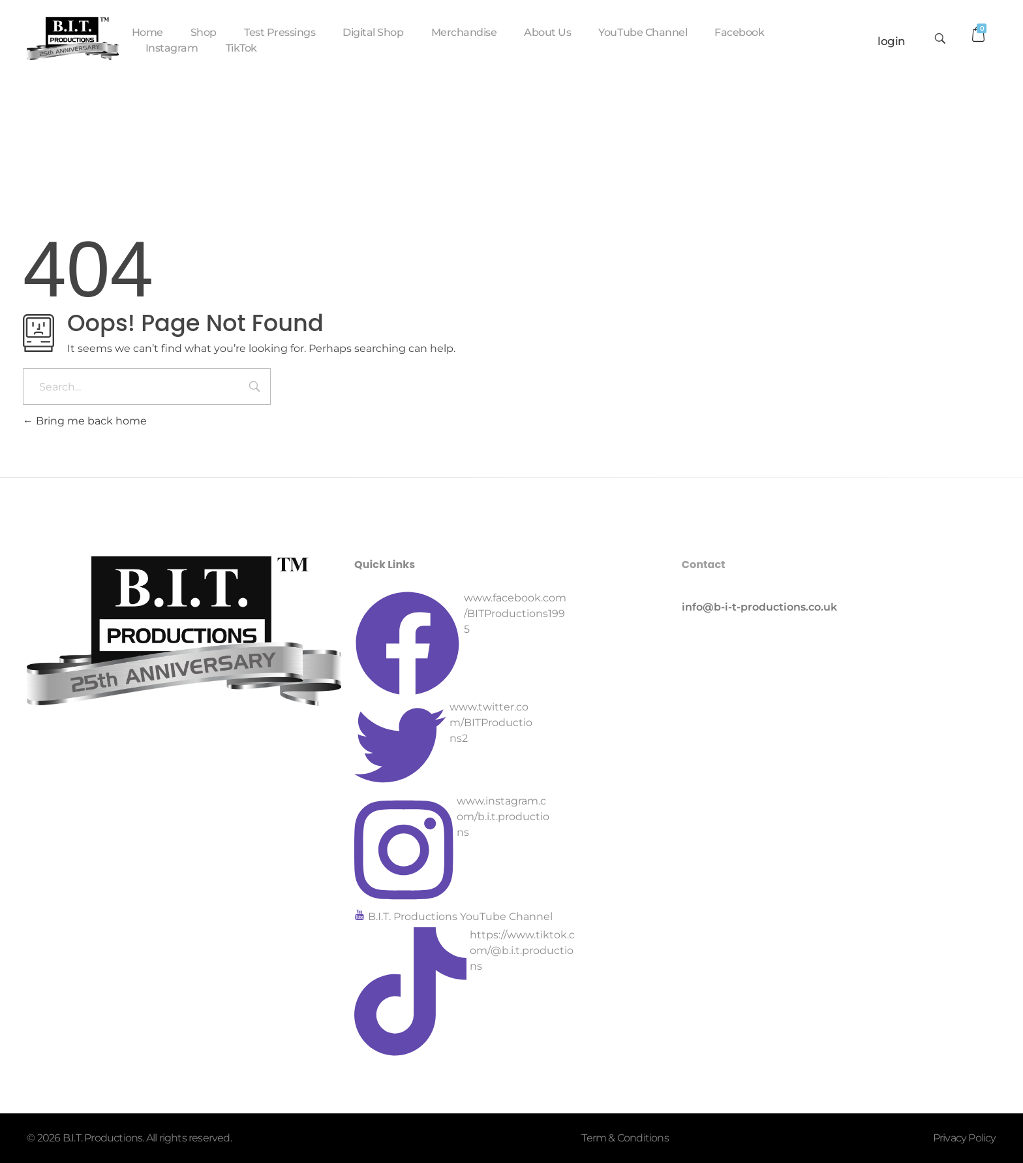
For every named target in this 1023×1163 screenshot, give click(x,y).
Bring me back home (85, 421)
